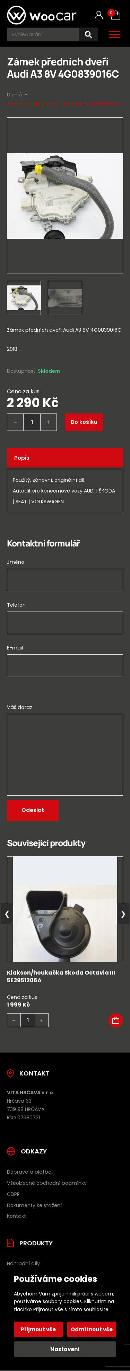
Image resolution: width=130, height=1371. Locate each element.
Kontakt (16, 1216)
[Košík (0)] (116, 15)
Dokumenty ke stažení (34, 1205)
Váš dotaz (19, 707)
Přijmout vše (38, 1329)
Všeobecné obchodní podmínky (47, 1183)
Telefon (16, 604)
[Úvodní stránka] (42, 15)
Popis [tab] (21, 458)
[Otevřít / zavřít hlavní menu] (114, 34)
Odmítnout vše (92, 1329)
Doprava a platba (29, 1171)
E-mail (15, 647)
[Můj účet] (99, 15)
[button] (116, 1020)
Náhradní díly (23, 1263)
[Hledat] (88, 34)
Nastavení (65, 1349)
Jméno (15, 562)
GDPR (13, 1194)
